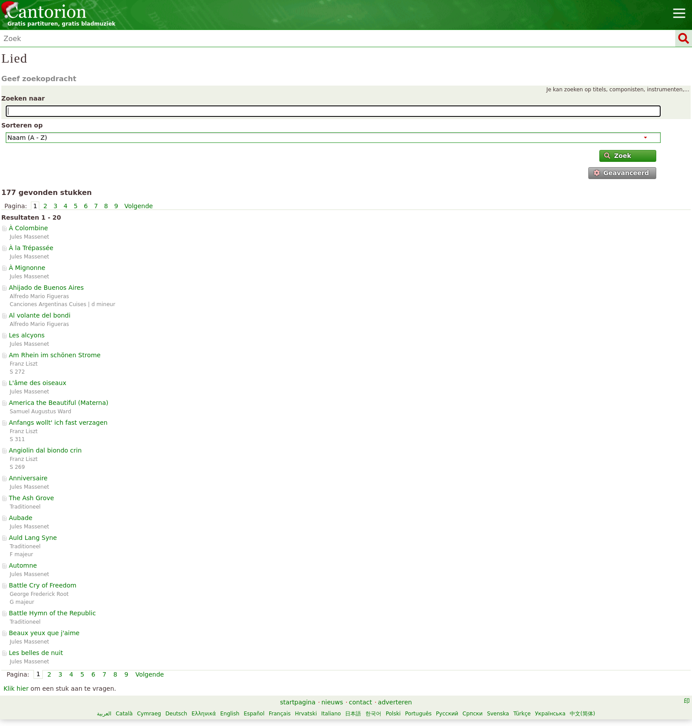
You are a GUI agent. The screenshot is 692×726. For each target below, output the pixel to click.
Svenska (498, 714)
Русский (447, 714)
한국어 (373, 714)
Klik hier (16, 688)
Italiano (331, 714)
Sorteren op (22, 125)
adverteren (395, 702)
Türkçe (521, 714)
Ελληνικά (204, 714)
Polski (393, 714)
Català (124, 714)
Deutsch (176, 714)
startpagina (298, 702)
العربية (104, 714)
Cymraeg (149, 714)
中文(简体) (582, 714)
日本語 (353, 714)
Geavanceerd (621, 172)
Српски (473, 714)
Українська (550, 714)
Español (254, 714)
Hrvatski (306, 714)
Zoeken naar (23, 98)
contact (360, 702)
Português (418, 714)
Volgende (138, 206)
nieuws (332, 702)
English (229, 714)
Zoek (617, 155)
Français (279, 714)
